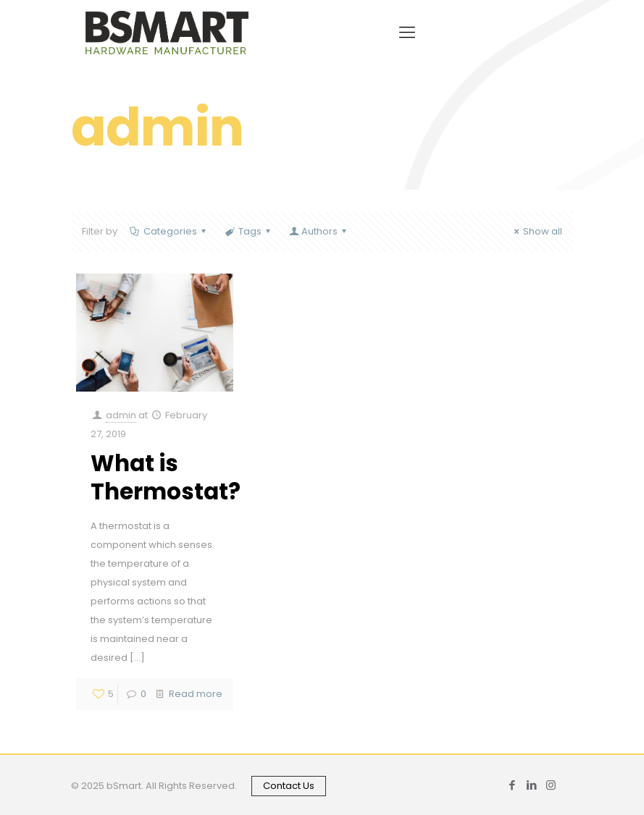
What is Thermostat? (166, 477)
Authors (319, 231)
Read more (195, 694)
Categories (169, 231)
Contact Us (288, 786)
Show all (536, 231)
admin (121, 415)
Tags (249, 231)
